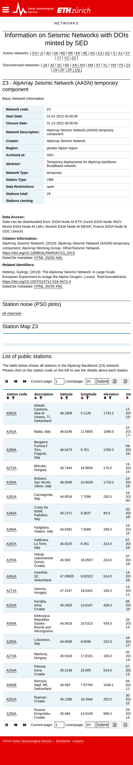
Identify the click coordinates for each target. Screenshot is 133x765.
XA (75, 65)
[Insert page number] (59, 381)
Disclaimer (63, 741)
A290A (11, 482)
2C (59, 65)
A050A (11, 623)
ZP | (70, 70)
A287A (11, 544)
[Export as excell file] (114, 381)
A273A (11, 656)
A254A (11, 670)
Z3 (128, 65)
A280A (11, 529)
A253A (11, 605)
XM (90, 65)
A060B (11, 685)
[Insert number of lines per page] (90, 381)
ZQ (77, 70)
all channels (11, 313)
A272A (11, 468)
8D (63, 53)
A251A (11, 699)
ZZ (74, 58)
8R (70, 53)
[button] (5, 10)
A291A (11, 431)
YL (105, 65)
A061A (11, 576)
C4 (100, 53)
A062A (11, 413)
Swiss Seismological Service (32, 741)
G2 (107, 53)
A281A (11, 497)
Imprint (79, 741)
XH (82, 65)
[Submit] (102, 381)
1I (41, 53)
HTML (39, 257)
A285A (11, 641)
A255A (11, 560)
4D (48, 53)
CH (35, 53)
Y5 (121, 65)
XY (127, 53)
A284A (11, 513)
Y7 (59, 58)
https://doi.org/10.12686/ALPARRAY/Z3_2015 (38, 253)
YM (113, 65)
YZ (67, 58)
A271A (11, 591)
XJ (120, 53)
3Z (52, 65)
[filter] (13, 398)
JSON (49, 257)
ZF (62, 70)
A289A (11, 450)
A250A (11, 713)
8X (78, 53)
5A (55, 53)
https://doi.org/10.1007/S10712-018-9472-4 (36, 281)
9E (85, 53)
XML (59, 257)
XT (98, 65)
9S (92, 53)
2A (45, 65)
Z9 (55, 70)
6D (67, 65)
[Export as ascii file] (125, 381)
